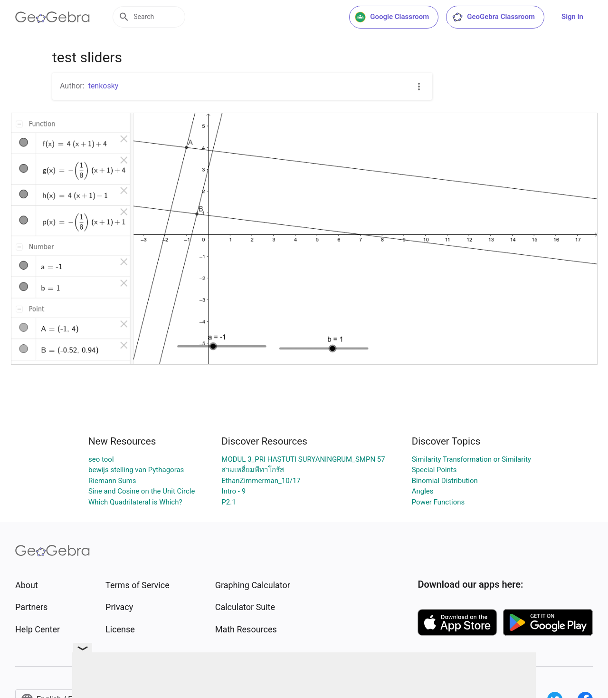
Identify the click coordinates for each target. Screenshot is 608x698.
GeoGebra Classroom (493, 17)
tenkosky (103, 85)
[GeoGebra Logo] (52, 17)
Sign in (572, 16)
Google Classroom (392, 17)
